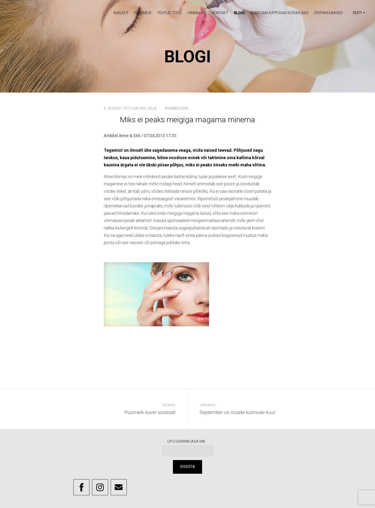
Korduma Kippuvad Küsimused (279, 13)
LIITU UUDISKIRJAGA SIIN (187, 441)
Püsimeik (143, 13)
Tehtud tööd (169, 13)
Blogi (239, 13)
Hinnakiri (197, 13)
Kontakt (220, 13)
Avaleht (121, 13)
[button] (358, 13)
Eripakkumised (328, 13)
